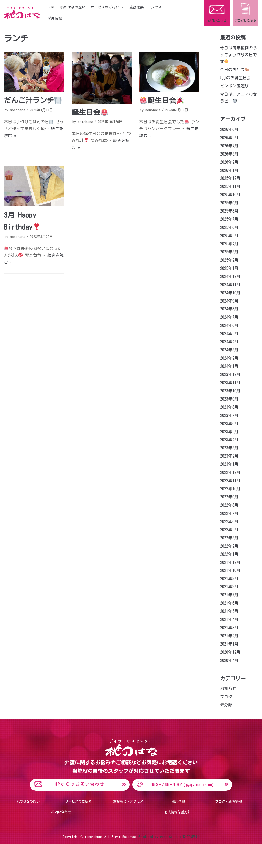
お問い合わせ (217, 20)
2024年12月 (230, 276)
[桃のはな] (22, 13)
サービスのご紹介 (78, 801)
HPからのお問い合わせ (80, 784)
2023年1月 (229, 464)
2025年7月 (229, 219)
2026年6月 (229, 129)
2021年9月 (229, 578)
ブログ (226, 697)
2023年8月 (229, 407)
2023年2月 (229, 456)
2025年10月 (230, 195)
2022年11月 (230, 481)
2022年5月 (229, 530)
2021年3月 (229, 628)
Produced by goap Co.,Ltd (160, 836)
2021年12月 (230, 562)
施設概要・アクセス (145, 7)
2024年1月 (229, 366)
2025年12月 (230, 178)
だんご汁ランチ (33, 100)
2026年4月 (229, 146)
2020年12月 (230, 652)
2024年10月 (230, 293)
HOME (51, 7)
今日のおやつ (234, 70)
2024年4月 (229, 342)
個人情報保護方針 (177, 812)
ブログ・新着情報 (228, 801)
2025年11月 (230, 186)
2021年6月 (229, 603)
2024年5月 (229, 333)
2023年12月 (230, 374)
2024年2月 (229, 358)
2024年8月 (229, 309)
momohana (17, 110)
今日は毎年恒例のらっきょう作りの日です (238, 55)
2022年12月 (230, 472)
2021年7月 (229, 595)
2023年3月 (229, 448)
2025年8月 (229, 211)
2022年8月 (229, 505)
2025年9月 (229, 203)
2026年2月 (229, 162)
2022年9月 (229, 497)
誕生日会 (90, 112)
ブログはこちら (245, 20)
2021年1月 (229, 644)
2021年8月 (229, 587)
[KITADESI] (190, 836)
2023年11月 (230, 383)
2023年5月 (229, 432)
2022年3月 (229, 538)
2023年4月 (229, 440)
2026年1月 (229, 170)
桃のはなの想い (72, 7)
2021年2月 (229, 636)
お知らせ (228, 688)
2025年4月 (229, 244)
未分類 (226, 705)
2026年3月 (229, 154)
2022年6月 (229, 521)
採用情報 (55, 18)
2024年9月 (229, 301)
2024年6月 (229, 325)
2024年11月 (230, 285)
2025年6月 (229, 227)
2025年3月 (229, 252)
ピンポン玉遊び (234, 86)
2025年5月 (229, 236)
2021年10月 (230, 570)
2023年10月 (230, 391)
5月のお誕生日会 (235, 78)
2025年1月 (229, 268)
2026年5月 (229, 138)
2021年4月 (229, 619)
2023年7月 (229, 415)
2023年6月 (229, 423)
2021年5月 (229, 611)
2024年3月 (229, 350)
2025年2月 (229, 260)
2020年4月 (229, 660)
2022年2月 (229, 546)
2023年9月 (229, 399)
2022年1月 (229, 554)
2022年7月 (229, 513)
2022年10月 (230, 489)
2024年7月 (229, 317)
